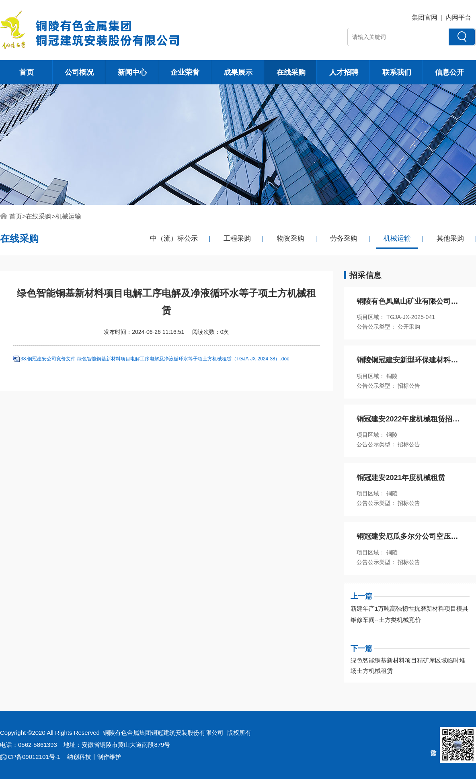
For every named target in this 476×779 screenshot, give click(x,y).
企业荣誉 (184, 72)
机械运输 (68, 216)
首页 (26, 72)
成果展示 (238, 72)
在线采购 (291, 72)
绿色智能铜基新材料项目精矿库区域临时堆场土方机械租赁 (408, 665)
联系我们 (396, 72)
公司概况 (79, 72)
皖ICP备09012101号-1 (30, 756)
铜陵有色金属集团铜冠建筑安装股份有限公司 (163, 732)
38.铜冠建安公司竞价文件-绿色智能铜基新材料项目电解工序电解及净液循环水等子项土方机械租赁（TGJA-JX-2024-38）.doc (155, 359)
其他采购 (450, 238)
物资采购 (290, 238)
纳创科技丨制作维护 (94, 756)
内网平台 (458, 17)
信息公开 (449, 72)
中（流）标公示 (174, 238)
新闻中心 (132, 72)
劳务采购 (343, 238)
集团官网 (424, 17)
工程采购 (237, 238)
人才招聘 (343, 72)
